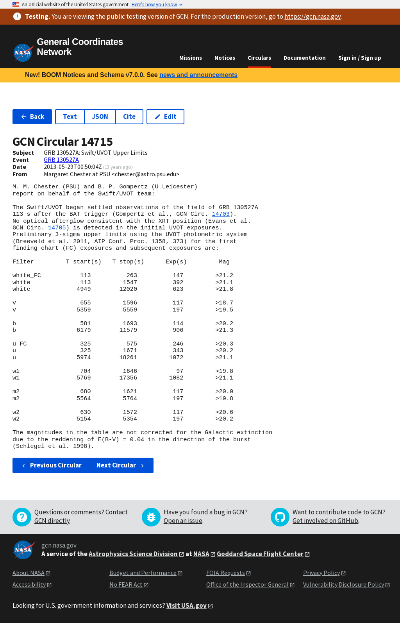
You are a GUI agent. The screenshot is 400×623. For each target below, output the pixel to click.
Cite (129, 116)
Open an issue (183, 520)
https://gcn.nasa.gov (312, 16)
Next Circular (121, 465)
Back (32, 116)
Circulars (259, 57)
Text (70, 116)
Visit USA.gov (186, 605)
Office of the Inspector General (247, 584)
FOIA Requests (225, 572)
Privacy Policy (321, 572)
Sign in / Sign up (359, 57)
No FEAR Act (126, 584)
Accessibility (29, 584)
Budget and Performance (143, 572)
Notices (224, 57)
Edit (165, 116)
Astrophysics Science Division (133, 554)
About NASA (28, 572)
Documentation (305, 57)
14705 (57, 228)
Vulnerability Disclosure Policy (343, 584)
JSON (100, 116)
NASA (201, 554)
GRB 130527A (61, 159)
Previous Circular (51, 465)
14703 (221, 214)
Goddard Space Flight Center (260, 554)
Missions (190, 57)
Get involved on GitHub (325, 520)
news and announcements (198, 75)
